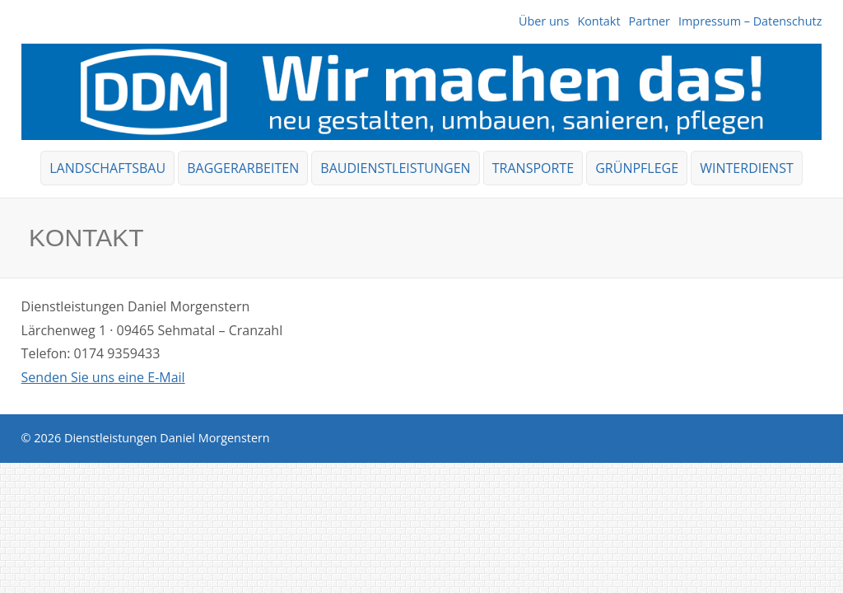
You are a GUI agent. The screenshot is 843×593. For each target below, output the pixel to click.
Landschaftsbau (107, 168)
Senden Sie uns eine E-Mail (103, 377)
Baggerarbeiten (243, 168)
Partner (649, 21)
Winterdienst (746, 168)
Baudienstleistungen (395, 168)
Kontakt (598, 21)
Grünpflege (636, 168)
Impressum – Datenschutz (750, 21)
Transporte (533, 168)
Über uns (544, 21)
